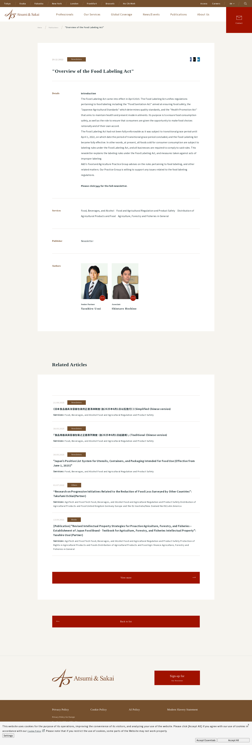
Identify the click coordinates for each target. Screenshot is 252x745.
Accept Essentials (206, 740)
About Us (210, 14)
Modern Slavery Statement (182, 693)
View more (126, 561)
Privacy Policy (60, 693)
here (98, 185)
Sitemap (133, 715)
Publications (193, 14)
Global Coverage (151, 14)
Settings (8, 735)
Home (41, 27)
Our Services (130, 14)
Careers (216, 3)
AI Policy (134, 693)
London (74, 3)
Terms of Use (98, 715)
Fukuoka (39, 3)
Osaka (22, 3)
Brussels (110, 3)
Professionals (110, 14)
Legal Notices (60, 715)
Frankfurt (92, 3)
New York (57, 3)
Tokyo (7, 3)
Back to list (126, 605)
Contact (239, 23)
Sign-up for (177, 662)
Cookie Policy (98, 693)
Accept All (233, 740)
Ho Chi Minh (129, 3)
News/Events (173, 14)
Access (203, 3)
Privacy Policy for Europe (63, 701)
